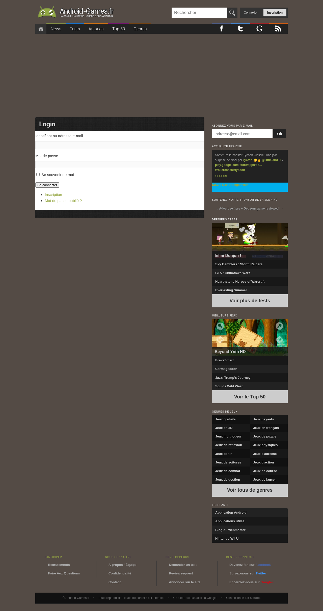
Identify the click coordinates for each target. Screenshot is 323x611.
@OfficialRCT (271, 160)
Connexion (251, 12)
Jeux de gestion (227, 479)
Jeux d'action (263, 462)
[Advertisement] (161, 74)
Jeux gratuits (225, 419)
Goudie (255, 598)
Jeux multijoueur (228, 436)
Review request (181, 573)
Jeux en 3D (224, 428)
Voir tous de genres (250, 490)
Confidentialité (120, 573)
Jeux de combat (227, 471)
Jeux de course (265, 471)
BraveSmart (224, 360)
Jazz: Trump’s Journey (233, 378)
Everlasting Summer (231, 290)
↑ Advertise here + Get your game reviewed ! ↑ (250, 208)
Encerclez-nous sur (251, 582)
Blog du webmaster (230, 530)
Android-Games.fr (75, 13)
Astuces (96, 28)
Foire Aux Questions (64, 573)
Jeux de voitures (228, 462)
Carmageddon (226, 369)
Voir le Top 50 (250, 396)
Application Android (231, 512)
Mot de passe (46, 156)
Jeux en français (266, 428)
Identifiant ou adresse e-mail (59, 136)
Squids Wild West (229, 386)
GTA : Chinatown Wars (232, 273)
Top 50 (118, 28)
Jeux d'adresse (265, 454)
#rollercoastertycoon (230, 170)
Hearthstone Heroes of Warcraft (239, 281)
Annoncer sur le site (184, 582)
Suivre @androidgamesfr (230, 185)
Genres (140, 28)
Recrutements (59, 565)
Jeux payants (263, 419)
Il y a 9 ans (221, 175)
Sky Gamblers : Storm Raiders (238, 264)
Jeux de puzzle (264, 436)
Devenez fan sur (250, 565)
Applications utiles (230, 521)
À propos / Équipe (123, 565)
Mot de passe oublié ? (63, 200)
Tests (75, 28)
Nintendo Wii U (226, 538)
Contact (115, 582)
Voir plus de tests (249, 300)
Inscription (275, 12)
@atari (247, 160)
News (56, 28)
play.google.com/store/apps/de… (238, 165)
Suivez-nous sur (247, 573)
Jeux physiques (265, 445)
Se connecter (47, 185)
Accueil (40, 29)
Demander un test (183, 565)
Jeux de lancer (264, 479)
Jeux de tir (223, 454)
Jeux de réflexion (228, 445)
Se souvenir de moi (57, 174)
